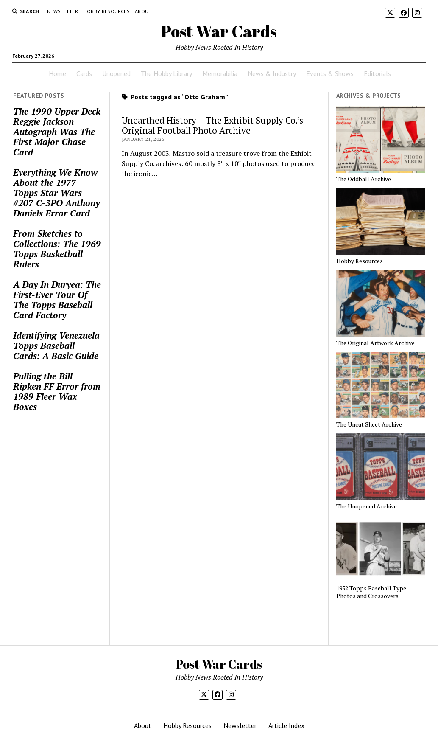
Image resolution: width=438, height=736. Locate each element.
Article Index (286, 725)
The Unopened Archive (366, 506)
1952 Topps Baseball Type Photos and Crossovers (371, 592)
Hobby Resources (106, 11)
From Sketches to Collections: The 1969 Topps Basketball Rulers (57, 248)
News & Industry (272, 73)
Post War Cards (219, 31)
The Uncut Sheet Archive (369, 424)
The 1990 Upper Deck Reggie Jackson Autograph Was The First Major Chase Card (56, 131)
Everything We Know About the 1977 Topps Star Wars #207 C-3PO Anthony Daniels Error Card (56, 192)
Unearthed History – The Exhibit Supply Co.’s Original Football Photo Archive (212, 125)
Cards (84, 73)
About (143, 11)
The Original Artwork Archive (375, 343)
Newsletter (62, 11)
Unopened (116, 73)
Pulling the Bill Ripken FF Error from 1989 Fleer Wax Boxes (56, 391)
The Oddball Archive (363, 179)
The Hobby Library (166, 73)
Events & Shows (330, 73)
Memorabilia (219, 73)
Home (57, 73)
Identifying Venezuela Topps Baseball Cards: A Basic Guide (56, 345)
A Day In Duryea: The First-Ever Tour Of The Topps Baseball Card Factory (57, 299)
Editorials (377, 73)
